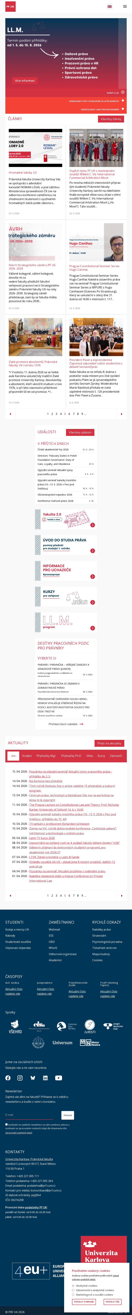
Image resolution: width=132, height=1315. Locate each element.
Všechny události (80, 430)
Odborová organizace (63, 951)
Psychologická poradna (107, 939)
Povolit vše (112, 1302)
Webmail (54, 926)
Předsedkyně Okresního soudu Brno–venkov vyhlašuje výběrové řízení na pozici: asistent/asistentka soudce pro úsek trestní (64, 703)
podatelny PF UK (36, 1204)
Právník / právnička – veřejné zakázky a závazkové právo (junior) (63, 665)
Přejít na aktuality (109, 740)
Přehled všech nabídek (63, 722)
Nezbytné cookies (86, 1285)
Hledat (118, 6)
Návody (10, 933)
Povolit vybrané (84, 1302)
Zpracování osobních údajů (18, 1129)
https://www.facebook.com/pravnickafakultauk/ (7, 1075)
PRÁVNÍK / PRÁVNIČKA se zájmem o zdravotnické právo (59, 683)
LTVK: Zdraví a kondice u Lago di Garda (54, 854)
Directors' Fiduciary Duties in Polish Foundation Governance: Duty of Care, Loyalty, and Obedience (57, 458)
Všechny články (111, 118)
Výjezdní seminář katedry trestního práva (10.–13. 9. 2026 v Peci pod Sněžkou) (57, 482)
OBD (52, 939)
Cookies (97, 957)
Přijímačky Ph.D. (71, 753)
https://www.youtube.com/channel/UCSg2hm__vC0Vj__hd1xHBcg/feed (58, 1075)
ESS (51, 933)
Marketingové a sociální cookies (94, 1294)
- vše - (13, 753)
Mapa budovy (101, 951)
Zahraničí (116, 753)
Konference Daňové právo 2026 (55, 498)
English (109, 6)
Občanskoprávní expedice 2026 (55, 492)
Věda (89, 753)
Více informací (25, 81)
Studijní (27, 753)
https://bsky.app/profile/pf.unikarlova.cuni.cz (32, 1075)
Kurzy (101, 753)
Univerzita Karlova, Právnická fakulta (29, 1156)
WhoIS (53, 945)
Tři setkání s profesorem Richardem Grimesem (59, 821)
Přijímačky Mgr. (46, 753)
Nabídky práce (101, 926)
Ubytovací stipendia (18, 945)
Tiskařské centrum (104, 945)
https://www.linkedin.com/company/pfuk (45, 1075)
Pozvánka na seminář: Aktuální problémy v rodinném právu (67, 868)
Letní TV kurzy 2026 (42, 835)
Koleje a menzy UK (17, 926)
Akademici (55, 957)
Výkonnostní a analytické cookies (95, 1290)
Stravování (99, 933)
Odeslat (68, 1112)
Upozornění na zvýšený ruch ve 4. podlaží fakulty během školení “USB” (74, 840)
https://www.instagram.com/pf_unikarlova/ (20, 1075)
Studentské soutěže (18, 939)
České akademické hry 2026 (53, 447)
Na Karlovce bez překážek (45, 778)
